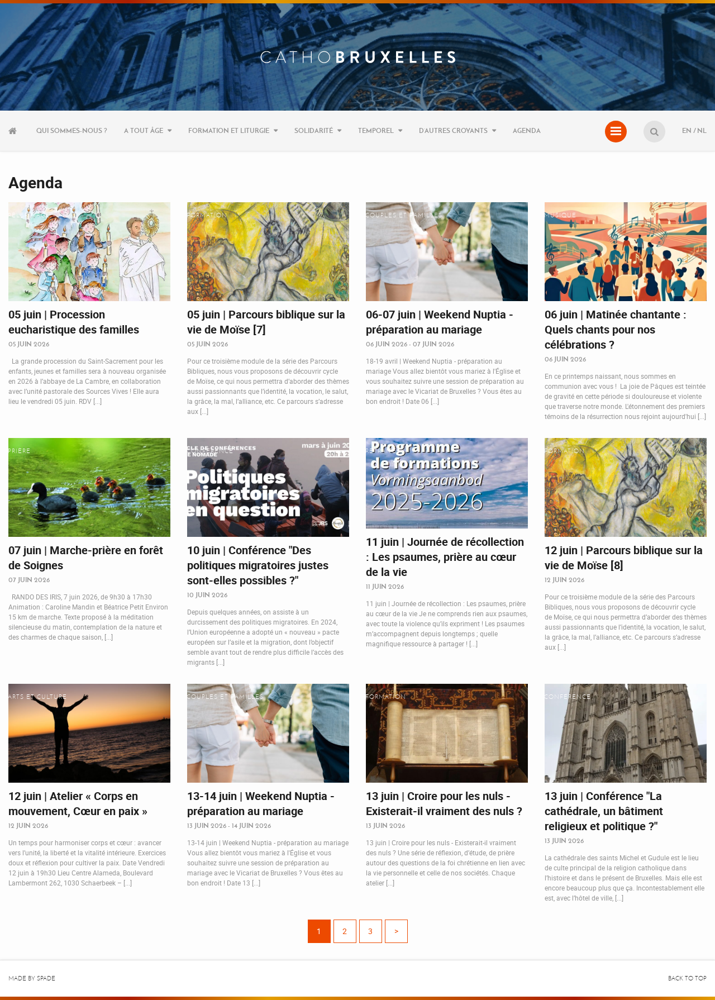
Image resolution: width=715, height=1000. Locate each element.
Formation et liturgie (228, 130)
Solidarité (313, 130)
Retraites (383, 451)
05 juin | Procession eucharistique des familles (73, 322)
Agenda (527, 130)
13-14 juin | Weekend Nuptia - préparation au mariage (261, 803)
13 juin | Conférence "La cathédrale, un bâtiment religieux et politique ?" (604, 811)
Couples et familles (403, 215)
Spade (46, 978)
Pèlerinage (29, 215)
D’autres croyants (453, 130)
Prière (19, 451)
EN (687, 130)
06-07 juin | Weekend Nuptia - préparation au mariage (439, 322)
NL (702, 130)
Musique (560, 215)
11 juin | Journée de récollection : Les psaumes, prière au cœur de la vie (445, 556)
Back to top (687, 978)
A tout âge (143, 130)
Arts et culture (37, 697)
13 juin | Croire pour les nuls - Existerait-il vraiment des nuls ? (444, 803)
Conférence (210, 451)
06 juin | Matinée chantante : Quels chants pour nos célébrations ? (616, 329)
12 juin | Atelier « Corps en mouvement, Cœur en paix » (77, 803)
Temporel (376, 130)
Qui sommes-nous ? (71, 130)
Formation (207, 215)
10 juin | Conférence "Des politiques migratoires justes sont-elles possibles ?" (257, 565)
